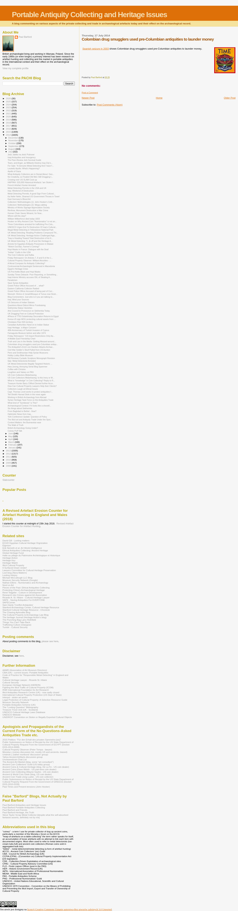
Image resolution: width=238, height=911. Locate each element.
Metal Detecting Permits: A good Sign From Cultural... (31, 193)
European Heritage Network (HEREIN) (21, 685)
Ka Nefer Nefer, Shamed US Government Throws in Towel (33, 196)
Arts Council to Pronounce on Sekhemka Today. (29, 311)
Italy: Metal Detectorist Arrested (22, 361)
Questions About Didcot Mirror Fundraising (26, 305)
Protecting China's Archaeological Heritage (23, 590)
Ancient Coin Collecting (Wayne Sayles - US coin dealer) (30, 772)
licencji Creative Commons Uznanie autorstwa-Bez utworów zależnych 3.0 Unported (69, 909)
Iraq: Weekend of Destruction (21, 191)
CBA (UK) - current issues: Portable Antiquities (25, 672)
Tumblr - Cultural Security (15, 627)
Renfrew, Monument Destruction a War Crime (28, 210)
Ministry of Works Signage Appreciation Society (29, 207)
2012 (8, 453)
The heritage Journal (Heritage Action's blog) (24, 617)
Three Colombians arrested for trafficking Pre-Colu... (31, 224)
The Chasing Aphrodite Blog (16, 612)
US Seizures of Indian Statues (21, 302)
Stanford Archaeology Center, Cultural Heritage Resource (30, 607)
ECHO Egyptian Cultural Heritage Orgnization (25, 543)
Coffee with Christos (16, 369)
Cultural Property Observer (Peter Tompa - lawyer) (27, 749)
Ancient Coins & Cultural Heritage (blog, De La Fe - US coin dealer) (35, 767)
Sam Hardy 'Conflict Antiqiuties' (17, 605)
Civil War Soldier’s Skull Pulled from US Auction (29, 350)
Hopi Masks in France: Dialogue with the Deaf (28, 249)
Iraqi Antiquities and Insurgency (22, 157)
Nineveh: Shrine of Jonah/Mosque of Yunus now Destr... (32, 294)
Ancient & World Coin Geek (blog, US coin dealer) (27, 774)
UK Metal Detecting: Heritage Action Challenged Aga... (32, 235)
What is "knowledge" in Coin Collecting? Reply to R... (31, 380)
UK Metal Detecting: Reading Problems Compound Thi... (33, 233)
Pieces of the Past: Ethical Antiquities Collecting (26, 587)
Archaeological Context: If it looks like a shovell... (29, 406)
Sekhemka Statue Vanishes (20, 308)
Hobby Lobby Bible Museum (20, 355)
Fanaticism (12, 280)
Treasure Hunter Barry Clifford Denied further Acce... (31, 383)
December (13, 138)
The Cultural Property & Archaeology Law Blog (25, 615)
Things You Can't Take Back (16, 622)
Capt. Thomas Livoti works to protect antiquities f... (30, 392)
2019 (8, 119)
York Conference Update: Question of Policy (27, 417)
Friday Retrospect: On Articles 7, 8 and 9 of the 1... (30, 258)
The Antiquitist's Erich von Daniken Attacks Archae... (31, 347)
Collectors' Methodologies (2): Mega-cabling (27, 205)
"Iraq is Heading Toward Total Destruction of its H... (30, 238)
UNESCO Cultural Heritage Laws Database (23, 712)
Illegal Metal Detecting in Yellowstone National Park (30, 230)
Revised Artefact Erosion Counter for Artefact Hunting (37, 525)
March (11, 442)
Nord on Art (8, 585)
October (12, 143)
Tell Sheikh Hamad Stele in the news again (27, 394)
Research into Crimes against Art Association (24, 595)
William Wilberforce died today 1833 (24, 219)
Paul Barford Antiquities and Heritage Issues (24, 805)
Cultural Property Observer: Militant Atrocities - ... (29, 260)
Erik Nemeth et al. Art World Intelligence (22, 548)
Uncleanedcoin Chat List (14, 759)
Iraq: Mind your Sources (18, 299)
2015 (8, 132)
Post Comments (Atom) (110, 104)
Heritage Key (8, 560)
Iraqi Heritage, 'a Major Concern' (22, 327)
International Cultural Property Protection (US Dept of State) (32, 695)
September (13, 146)
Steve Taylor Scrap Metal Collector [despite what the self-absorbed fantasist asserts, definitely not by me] (35, 816)
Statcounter (8, 480)
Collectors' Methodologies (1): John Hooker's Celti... (31, 202)
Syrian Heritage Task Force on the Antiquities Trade (30, 400)
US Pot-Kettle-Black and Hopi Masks (24, 272)
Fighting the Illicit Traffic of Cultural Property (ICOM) (27, 687)
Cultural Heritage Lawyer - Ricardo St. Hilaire (24, 680)
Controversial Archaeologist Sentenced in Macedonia (31, 266)
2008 (8, 466)
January (12, 447)
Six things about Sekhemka (20, 408)
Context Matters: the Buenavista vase (24, 422)
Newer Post (88, 97)
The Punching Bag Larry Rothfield (19, 620)
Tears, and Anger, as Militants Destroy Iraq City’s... (30, 163)
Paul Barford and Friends (14, 810)
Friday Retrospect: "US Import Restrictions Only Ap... (31, 336)
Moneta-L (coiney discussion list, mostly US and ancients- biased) (34, 752)
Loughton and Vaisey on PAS (21, 372)
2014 (8, 135)
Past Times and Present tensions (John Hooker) (26, 786)
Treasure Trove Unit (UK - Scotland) (20, 709)
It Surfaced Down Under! (14, 567)
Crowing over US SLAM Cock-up (22, 180)
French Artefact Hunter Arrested (22, 185)
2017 (8, 125)
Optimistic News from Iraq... (20, 414)
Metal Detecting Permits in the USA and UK (27, 188)
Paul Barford (25, 37)
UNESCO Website (11, 714)
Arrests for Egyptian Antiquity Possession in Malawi (30, 244)
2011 (8, 456)
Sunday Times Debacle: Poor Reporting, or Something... (33, 274)
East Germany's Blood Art (19, 199)
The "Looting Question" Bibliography (20, 707)
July (10, 152)
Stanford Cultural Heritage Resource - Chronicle (26, 610)
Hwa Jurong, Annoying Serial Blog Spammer (27, 366)
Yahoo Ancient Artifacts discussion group (22, 757)
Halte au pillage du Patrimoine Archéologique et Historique (31, 555)
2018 (8, 122)
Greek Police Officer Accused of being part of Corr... (31, 291)
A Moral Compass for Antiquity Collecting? (26, 263)
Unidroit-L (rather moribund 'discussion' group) (25, 754)
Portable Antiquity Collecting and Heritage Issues (89, 14)
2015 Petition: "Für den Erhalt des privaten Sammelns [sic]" (31, 739)
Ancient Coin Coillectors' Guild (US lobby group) (26, 764)
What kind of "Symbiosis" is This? (22, 403)
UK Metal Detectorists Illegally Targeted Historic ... (30, 364)
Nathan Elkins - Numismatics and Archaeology (25, 582)
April (10, 439)
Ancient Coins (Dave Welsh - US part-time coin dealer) (29, 769)
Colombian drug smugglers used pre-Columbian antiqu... (33, 344)
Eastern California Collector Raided (23, 288)
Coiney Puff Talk (15, 431)
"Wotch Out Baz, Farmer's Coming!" (24, 246)
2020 (8, 116)
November (13, 140)
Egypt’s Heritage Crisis (18, 269)
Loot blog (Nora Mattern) (14, 572)
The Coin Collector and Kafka (21, 255)
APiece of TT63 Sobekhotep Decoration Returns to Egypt (33, 316)
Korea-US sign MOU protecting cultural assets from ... (32, 319)
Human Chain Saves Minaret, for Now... (25, 213)
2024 (8, 104)
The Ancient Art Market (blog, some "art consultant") (28, 762)
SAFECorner (8, 602)
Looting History (9, 575)
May (10, 436)
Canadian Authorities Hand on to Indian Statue (28, 325)
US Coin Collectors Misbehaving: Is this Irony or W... (31, 378)
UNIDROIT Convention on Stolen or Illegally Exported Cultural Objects (37, 717)
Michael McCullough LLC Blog (17, 577)
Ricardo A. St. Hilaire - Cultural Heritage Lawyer (26, 597)
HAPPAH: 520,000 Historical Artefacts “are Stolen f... (31, 182)
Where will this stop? (17, 216)
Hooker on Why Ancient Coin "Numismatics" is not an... (32, 221)
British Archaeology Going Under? (23, 428)
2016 (8, 128)
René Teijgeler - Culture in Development (22, 592)
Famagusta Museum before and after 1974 (27, 333)
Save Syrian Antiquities (18, 283)
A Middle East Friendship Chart (21, 338)
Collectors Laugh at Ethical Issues (23, 389)
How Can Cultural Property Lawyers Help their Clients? (32, 386)
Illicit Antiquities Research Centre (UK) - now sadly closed (30, 692)
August (12, 149)
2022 (8, 110)
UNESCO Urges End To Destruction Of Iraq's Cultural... (32, 227)
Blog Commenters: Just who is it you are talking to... (31, 297)
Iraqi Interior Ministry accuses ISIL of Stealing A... (29, 277)
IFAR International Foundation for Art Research (25, 690)
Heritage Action (10, 558)
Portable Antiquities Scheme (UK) (19, 704)
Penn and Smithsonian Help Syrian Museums (28, 353)
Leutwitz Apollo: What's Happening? (24, 168)
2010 (8, 459)
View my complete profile (15, 68)
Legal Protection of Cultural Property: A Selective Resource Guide (34, 700)
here (21, 656)
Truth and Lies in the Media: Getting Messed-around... (32, 341)
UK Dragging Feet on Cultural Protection (26, 313)
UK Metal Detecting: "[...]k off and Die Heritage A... (30, 241)
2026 (8, 98)
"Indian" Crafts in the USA (19, 252)
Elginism (6, 545)
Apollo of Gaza (14, 171)
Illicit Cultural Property (13, 565)
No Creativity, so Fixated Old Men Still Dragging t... (30, 177)
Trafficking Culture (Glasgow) (16, 624)
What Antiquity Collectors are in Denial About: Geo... (31, 174)
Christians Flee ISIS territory (20, 322)
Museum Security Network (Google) (20, 580)
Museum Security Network (15, 702)
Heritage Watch (10, 563)
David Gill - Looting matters (15, 540)
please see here (50, 641)
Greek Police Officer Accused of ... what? (26, 285)
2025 (8, 101)
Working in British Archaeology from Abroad (27, 397)
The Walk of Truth (15, 425)
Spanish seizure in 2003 (95, 48)
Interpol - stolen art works (15, 697)
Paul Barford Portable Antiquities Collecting (23, 807)
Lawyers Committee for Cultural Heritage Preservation (29, 570)
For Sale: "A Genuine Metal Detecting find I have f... (31, 166)
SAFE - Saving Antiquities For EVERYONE (23, 600)
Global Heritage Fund (13, 553)
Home (159, 97)
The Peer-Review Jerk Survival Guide (24, 160)
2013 (8, 450)
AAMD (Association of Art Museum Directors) (24, 670)
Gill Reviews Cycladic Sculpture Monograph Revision (31, 358)
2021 (8, 113)
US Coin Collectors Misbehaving (22, 375)
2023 (8, 107)
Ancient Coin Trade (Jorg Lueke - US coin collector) (27, 777)
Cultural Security (10, 682)
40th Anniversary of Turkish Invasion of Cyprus (28, 330)
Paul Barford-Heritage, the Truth (18, 812)
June (11, 433)
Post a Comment (90, 92)
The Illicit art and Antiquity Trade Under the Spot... (30, 419)
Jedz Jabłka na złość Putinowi (21, 154)
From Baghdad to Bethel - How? (22, 411)
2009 (8, 463)
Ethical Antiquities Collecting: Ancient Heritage (25, 550)
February (13, 445)
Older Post (230, 97)
